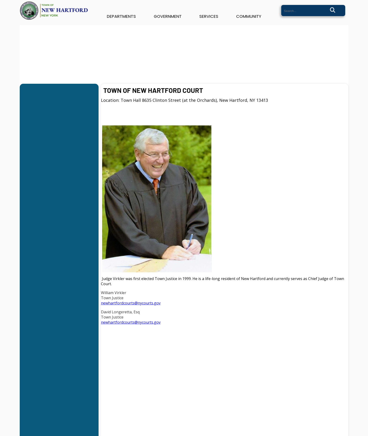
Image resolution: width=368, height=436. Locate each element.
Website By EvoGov (183, 434)
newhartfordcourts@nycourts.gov (131, 303)
